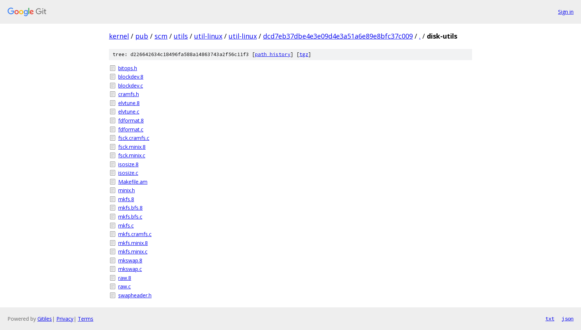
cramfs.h (128, 94)
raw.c (124, 286)
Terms (85, 318)
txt (549, 318)
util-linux (208, 36)
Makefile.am (132, 181)
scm (161, 36)
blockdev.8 (130, 76)
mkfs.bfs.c (130, 216)
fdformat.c (130, 129)
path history (272, 54)
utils (181, 36)
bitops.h (127, 68)
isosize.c (128, 172)
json (568, 318)
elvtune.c (128, 111)
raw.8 (124, 277)
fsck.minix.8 (132, 146)
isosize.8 (128, 164)
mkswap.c (130, 268)
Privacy (64, 318)
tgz (303, 54)
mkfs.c (126, 225)
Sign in (566, 11)
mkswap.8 (130, 260)
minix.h (126, 190)
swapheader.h (135, 295)
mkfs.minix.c (132, 251)
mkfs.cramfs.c (135, 234)
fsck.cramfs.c (133, 137)
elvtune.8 (129, 103)
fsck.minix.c (131, 155)
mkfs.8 (126, 199)
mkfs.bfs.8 (130, 207)
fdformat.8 (131, 120)
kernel (119, 36)
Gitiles (44, 318)
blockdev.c (130, 85)
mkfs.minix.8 (133, 242)
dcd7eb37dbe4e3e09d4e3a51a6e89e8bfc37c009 (338, 36)
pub (141, 36)
